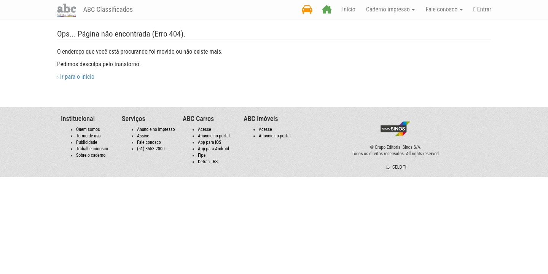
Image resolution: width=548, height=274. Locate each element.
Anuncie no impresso (156, 129)
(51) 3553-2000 (151, 148)
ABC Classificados (107, 9)
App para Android (213, 148)
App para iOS (209, 142)
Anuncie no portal (214, 136)
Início (348, 9)
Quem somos (88, 129)
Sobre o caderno (90, 155)
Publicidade (86, 142)
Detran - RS (208, 161)
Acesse (204, 129)
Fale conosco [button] (444, 9)
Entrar (482, 9)
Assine (143, 136)
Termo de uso (88, 136)
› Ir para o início (75, 76)
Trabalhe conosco (92, 148)
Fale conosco (149, 142)
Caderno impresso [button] (390, 9)
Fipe (202, 155)
